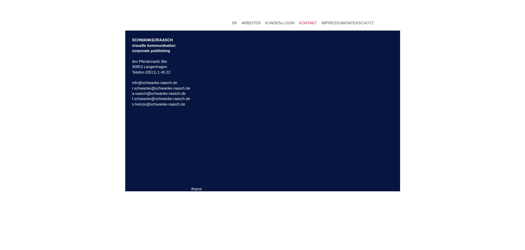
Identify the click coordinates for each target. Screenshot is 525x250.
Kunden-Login (279, 23)
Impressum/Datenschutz (347, 23)
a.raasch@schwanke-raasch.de (159, 93)
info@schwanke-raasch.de (154, 83)
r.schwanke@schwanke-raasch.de (161, 88)
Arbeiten (251, 23)
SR (234, 23)
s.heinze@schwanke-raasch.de (158, 104)
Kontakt (308, 23)
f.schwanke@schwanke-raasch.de (161, 99)
